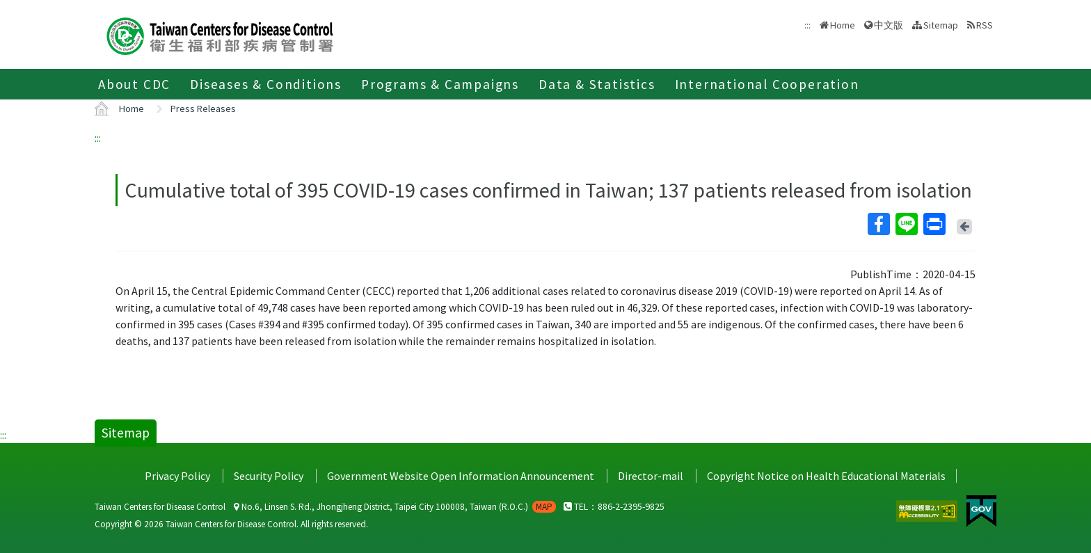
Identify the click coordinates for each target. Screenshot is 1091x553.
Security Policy (268, 476)
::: (98, 138)
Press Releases (203, 108)
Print (934, 224)
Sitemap (940, 25)
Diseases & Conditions (266, 84)
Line (906, 224)
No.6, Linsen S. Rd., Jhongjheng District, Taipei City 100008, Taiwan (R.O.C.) (395, 507)
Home (842, 25)
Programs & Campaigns (440, 84)
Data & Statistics (597, 84)
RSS (984, 25)
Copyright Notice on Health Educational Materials (826, 476)
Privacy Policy (177, 476)
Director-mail (650, 476)
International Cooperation (767, 84)
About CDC (134, 84)
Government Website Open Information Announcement (460, 476)
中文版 (888, 25)
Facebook (878, 224)
